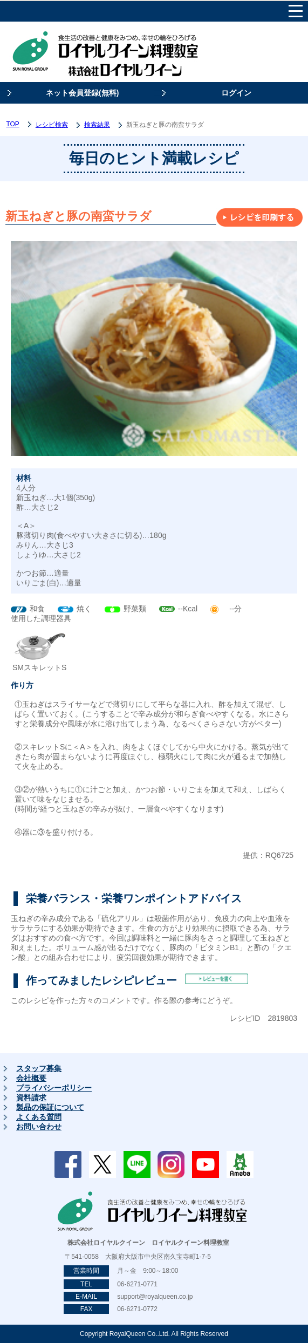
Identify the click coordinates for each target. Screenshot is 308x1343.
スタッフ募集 (38, 1068)
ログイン (236, 92)
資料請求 (31, 1097)
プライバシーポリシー (54, 1087)
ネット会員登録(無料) (82, 92)
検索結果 (97, 124)
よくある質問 (38, 1117)
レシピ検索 (52, 124)
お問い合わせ (38, 1126)
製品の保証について (50, 1107)
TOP (12, 124)
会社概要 (31, 1078)
